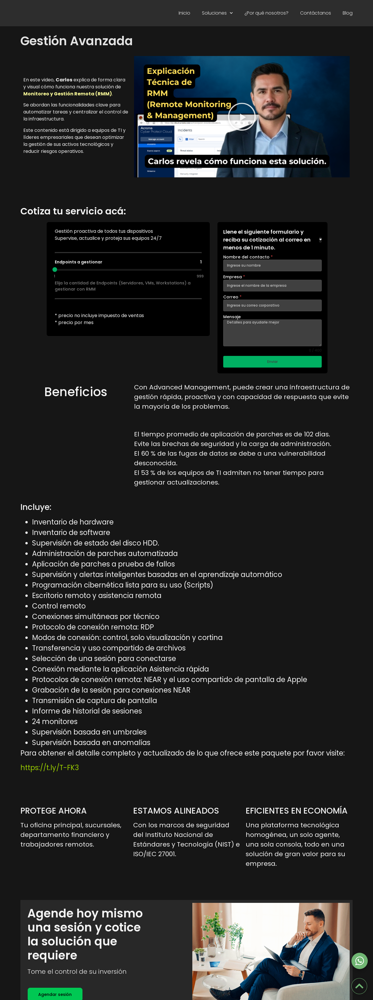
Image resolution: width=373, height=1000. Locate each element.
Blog (348, 13)
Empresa (234, 276)
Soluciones (217, 13)
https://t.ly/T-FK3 (49, 772)
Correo (232, 297)
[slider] (54, 269)
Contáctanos (315, 13)
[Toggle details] (320, 240)
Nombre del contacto (248, 257)
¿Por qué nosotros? (266, 13)
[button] (241, 116)
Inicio (184, 13)
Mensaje (232, 316)
